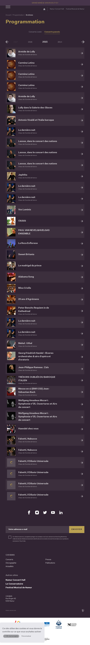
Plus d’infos (22, 541)
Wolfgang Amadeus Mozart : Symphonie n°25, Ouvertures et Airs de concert (37, 403)
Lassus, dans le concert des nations (37, 141)
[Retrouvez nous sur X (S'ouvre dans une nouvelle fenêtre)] (45, 512)
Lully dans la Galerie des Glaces (35, 108)
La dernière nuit (26, 130)
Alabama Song (26, 277)
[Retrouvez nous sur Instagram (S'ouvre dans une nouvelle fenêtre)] (37, 512)
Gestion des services (11, 610)
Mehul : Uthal (25, 343)
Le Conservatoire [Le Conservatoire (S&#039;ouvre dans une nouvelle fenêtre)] (14, 584)
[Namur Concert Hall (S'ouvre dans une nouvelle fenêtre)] (45, 639)
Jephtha (22, 175)
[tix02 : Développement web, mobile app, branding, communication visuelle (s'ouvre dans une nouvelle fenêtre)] (82, 610)
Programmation (18, 15)
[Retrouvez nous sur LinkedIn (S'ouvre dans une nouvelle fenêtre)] (61, 512)
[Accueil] (44, 9)
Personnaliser (26, 636)
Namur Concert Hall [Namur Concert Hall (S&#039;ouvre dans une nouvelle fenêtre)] (57, 9)
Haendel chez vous (28, 429)
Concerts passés (52, 32)
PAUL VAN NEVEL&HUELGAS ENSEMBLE (34, 232)
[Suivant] (83, 41)
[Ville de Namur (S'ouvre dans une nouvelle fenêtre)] (58, 625)
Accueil (8, 15)
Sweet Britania (26, 254)
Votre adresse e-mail (17, 529)
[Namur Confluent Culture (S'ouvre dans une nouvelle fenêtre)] (45, 625)
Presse (48, 560)
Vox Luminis (24, 210)
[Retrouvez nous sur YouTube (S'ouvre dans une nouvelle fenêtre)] (53, 512)
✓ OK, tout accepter (11, 636)
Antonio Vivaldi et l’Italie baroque (36, 120)
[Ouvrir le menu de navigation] (8, 9)
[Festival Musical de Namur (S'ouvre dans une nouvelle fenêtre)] (72, 625)
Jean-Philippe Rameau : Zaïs (33, 367)
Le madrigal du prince (29, 266)
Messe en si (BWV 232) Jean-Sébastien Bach (33, 390)
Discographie (11, 563)
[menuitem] (25, 559)
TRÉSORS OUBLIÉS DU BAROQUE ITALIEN (36, 379)
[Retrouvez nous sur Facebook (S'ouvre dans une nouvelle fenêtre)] (29, 512)
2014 (60, 42)
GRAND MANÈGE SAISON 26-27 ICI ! (45, 3)
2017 (15, 42)
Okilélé (22, 221)
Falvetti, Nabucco (27, 439)
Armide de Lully (26, 52)
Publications (50, 563)
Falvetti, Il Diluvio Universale (33, 461)
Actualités (9, 566)
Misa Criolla (24, 288)
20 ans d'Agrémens (28, 299)
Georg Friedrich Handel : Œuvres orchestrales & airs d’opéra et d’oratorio (35, 356)
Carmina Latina (26, 63)
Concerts (9, 560)
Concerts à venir (35, 32)
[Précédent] (7, 41)
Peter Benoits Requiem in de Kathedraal (33, 309)
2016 (30, 42)
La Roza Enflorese (28, 243)
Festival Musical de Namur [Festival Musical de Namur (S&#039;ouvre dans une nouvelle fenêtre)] (75, 9)
